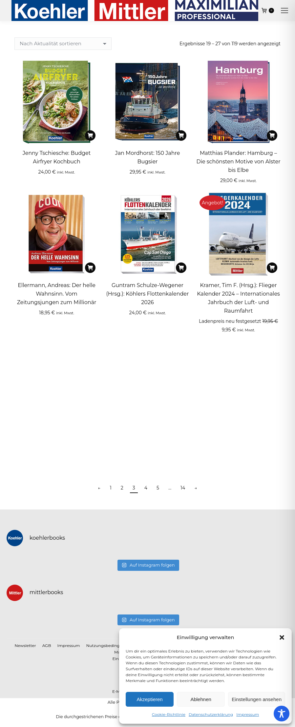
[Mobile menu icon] (284, 10)
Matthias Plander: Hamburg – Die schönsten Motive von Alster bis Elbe (238, 161)
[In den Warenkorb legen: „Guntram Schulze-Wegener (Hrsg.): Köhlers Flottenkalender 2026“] (181, 267)
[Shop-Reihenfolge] (63, 43)
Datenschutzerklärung (211, 714)
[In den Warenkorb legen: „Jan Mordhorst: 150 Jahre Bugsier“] (181, 135)
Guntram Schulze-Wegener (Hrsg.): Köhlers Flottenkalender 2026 (147, 293)
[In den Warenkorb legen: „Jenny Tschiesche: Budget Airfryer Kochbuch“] (90, 135)
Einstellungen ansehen (257, 699)
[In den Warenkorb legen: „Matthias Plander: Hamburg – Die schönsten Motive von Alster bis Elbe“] (272, 135)
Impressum (247, 714)
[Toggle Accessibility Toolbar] (281, 713)
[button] (282, 637)
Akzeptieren (149, 699)
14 (182, 488)
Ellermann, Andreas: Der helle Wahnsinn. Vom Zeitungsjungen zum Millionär (56, 293)
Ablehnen (200, 699)
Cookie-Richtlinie (168, 714)
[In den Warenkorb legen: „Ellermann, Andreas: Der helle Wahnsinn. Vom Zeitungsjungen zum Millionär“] (90, 267)
